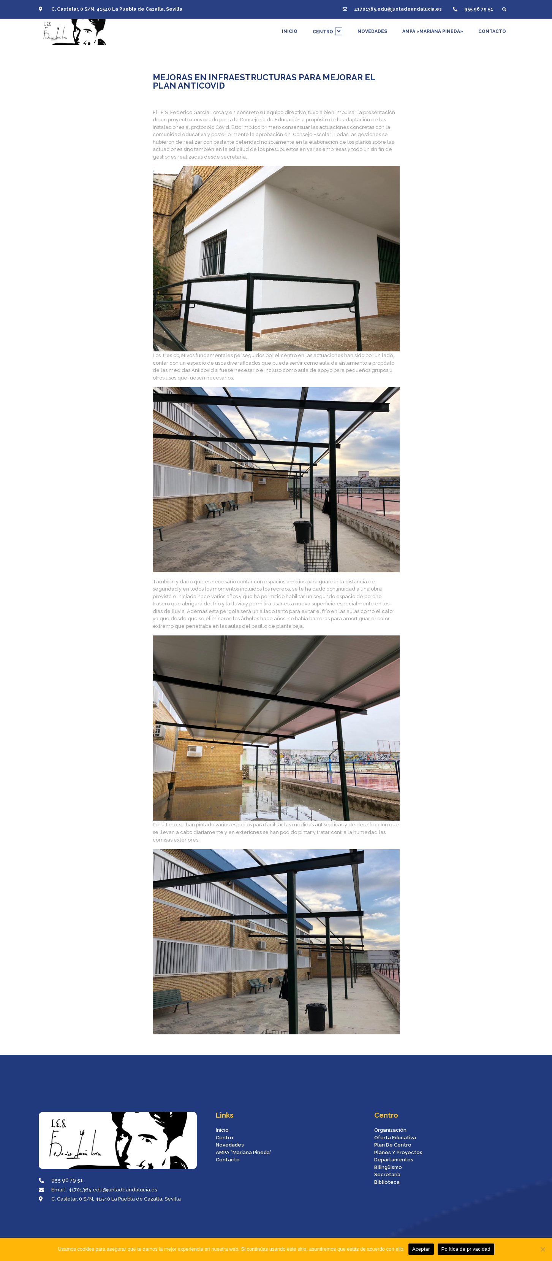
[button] (504, 6)
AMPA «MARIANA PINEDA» (432, 27)
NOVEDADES (372, 27)
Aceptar (421, 1249)
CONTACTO (492, 27)
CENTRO (327, 28)
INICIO (289, 27)
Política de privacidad (465, 1249)
